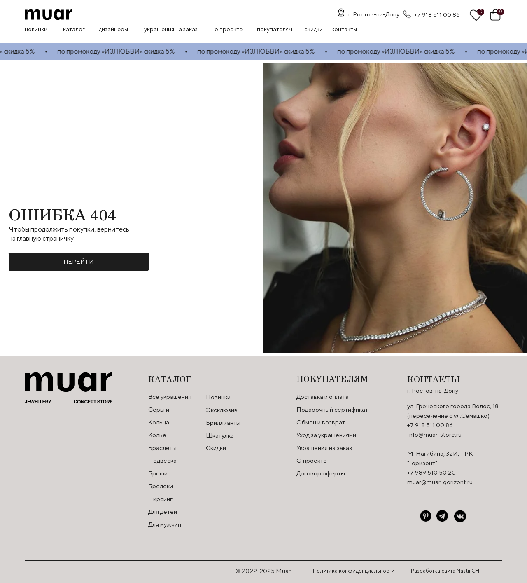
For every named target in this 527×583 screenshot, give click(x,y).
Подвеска (162, 460)
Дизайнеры (113, 29)
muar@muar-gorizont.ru (440, 481)
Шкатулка (220, 435)
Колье (157, 434)
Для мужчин (164, 524)
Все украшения (169, 396)
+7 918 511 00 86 (437, 14)
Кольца (158, 422)
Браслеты (162, 447)
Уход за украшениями (326, 434)
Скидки (216, 447)
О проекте (229, 29)
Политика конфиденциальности (353, 571)
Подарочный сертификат (332, 409)
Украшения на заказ (171, 29)
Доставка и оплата (322, 396)
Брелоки (160, 485)
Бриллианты (223, 422)
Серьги (158, 409)
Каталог (74, 29)
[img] (48, 14)
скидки (313, 29)
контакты (344, 29)
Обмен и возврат (320, 422)
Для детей (162, 511)
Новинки (36, 29)
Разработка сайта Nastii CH (445, 571)
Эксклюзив (222, 409)
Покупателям (274, 29)
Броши (158, 473)
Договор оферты (320, 473)
